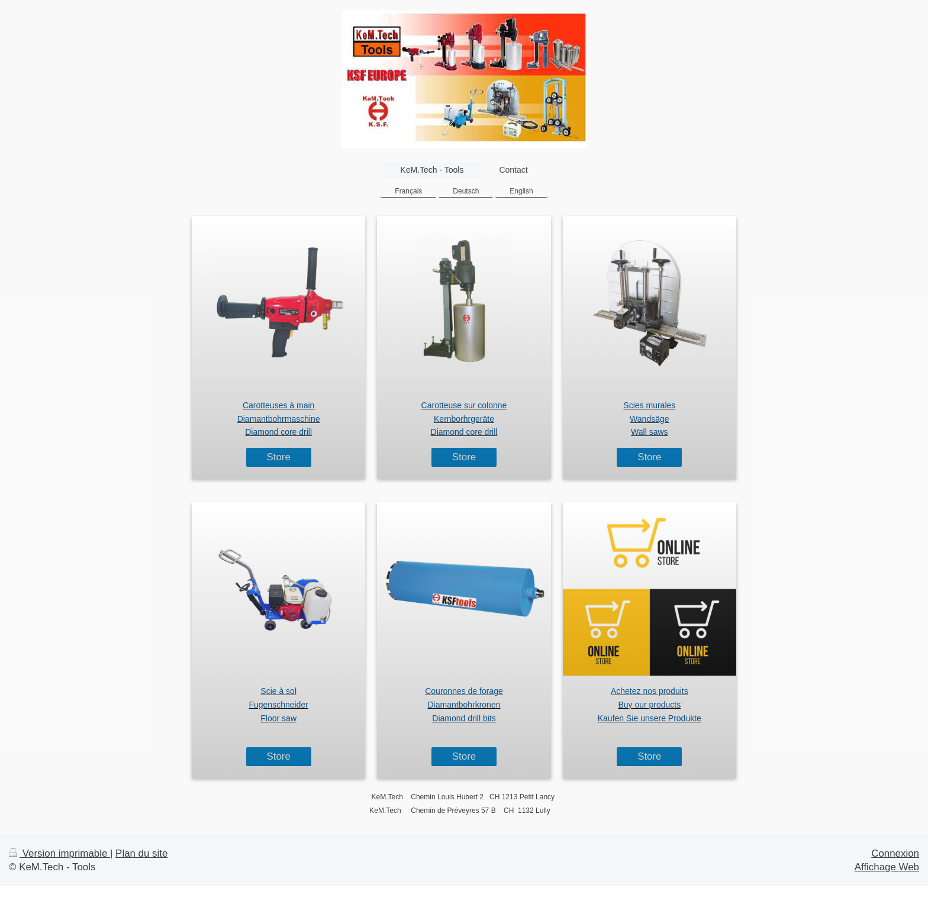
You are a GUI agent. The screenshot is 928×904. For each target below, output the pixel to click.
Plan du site (141, 853)
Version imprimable (59, 853)
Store (278, 457)
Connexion (895, 853)
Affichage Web (887, 867)
